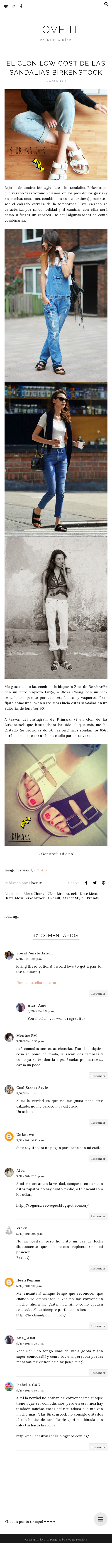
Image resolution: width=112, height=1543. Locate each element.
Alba (20, 1170)
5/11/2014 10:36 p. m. (30, 1041)
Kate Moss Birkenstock (25, 898)
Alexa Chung (34, 894)
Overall (54, 898)
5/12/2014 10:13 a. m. (30, 1140)
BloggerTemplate (76, 1539)
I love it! (56, 29)
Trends (93, 898)
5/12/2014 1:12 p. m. (29, 1286)
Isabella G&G (28, 1385)
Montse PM (26, 1035)
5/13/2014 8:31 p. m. (41, 1011)
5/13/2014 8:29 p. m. (30, 1343)
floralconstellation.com (36, 983)
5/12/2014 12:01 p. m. (30, 1176)
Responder (98, 993)
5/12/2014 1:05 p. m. (30, 1233)
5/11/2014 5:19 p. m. (29, 959)
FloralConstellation (34, 953)
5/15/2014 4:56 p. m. (30, 1390)
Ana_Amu (37, 1005)
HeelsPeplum (28, 1280)
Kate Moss (89, 894)
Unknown (25, 1134)
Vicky (21, 1228)
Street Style (73, 898)
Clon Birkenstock (62, 894)
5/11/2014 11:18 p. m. (29, 1093)
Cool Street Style (32, 1088)
